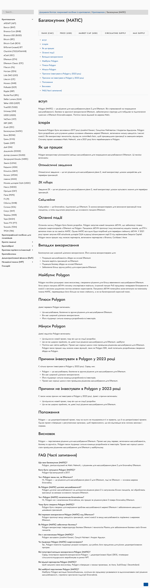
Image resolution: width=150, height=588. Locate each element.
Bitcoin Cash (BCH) (12, 43)
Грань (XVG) (9, 139)
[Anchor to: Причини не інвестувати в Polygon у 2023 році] (123, 388)
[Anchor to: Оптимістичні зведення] (75, 165)
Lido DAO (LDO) (11, 75)
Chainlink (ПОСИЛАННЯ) (15, 51)
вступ (44, 39)
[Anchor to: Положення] (62, 412)
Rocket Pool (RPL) (11, 95)
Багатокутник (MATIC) (13, 131)
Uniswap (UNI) (10, 111)
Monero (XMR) (10, 83)
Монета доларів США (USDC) (17, 183)
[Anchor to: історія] (53, 122)
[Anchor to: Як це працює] (66, 147)
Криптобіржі (7, 246)
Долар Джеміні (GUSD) (14, 155)
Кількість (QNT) (11, 171)
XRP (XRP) (8, 123)
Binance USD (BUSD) (13, 35)
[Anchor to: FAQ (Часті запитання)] (80, 455)
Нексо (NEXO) (10, 187)
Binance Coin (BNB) (12, 31)
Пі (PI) (6, 199)
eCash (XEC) (9, 55)
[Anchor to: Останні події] (65, 217)
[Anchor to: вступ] (50, 101)
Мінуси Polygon (49, 69)
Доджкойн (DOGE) (12, 151)
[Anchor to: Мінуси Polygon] (68, 326)
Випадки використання (52, 56)
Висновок (46, 86)
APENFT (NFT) (10, 23)
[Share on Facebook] (40, 27)
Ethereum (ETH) (10, 59)
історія (45, 44)
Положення (47, 82)
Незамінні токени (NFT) (13, 261)
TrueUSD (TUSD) (11, 107)
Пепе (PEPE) (9, 195)
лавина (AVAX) (10, 179)
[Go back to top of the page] (146, 584)
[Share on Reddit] (53, 27)
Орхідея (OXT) (10, 191)
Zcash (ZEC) (9, 127)
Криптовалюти (8, 19)
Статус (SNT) (9, 210)
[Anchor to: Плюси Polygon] (68, 299)
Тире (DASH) (9, 218)
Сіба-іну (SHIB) (10, 203)
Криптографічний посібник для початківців (16, 236)
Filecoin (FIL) (9, 67)
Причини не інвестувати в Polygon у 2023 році (63, 77)
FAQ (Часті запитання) (52, 90)
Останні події (48, 52)
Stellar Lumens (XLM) (13, 99)
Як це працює (48, 48)
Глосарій (6, 265)
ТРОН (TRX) (9, 230)
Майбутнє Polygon (50, 61)
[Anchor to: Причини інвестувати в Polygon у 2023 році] (118, 358)
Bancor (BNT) (9, 27)
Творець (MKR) (10, 214)
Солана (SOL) (10, 207)
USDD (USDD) (10, 115)
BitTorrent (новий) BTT (13, 47)
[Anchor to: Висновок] (58, 433)
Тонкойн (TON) (10, 226)
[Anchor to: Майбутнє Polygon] (73, 274)
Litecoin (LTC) (9, 79)
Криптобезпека (9, 253)
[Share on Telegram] (62, 27)
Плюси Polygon (49, 65)
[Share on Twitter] (45, 27)
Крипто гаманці (9, 242)
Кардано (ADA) (10, 167)
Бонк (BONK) (9, 135)
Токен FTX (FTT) (10, 222)
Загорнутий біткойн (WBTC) (16, 159)
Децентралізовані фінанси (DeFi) (17, 257)
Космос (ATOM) (11, 175)
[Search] (18, 12)
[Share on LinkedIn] (49, 27)
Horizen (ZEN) (10, 71)
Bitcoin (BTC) (9, 39)
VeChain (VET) (10, 119)
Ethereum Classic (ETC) (14, 63)
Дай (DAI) (8, 147)
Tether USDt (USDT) (12, 103)
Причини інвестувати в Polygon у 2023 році (61, 73)
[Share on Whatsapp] (58, 27)
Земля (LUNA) (10, 163)
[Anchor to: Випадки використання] (82, 245)
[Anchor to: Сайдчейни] (58, 200)
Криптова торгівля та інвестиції (16, 249)
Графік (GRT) (9, 143)
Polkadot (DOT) (10, 87)
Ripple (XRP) (9, 91)
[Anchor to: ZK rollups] (56, 182)
